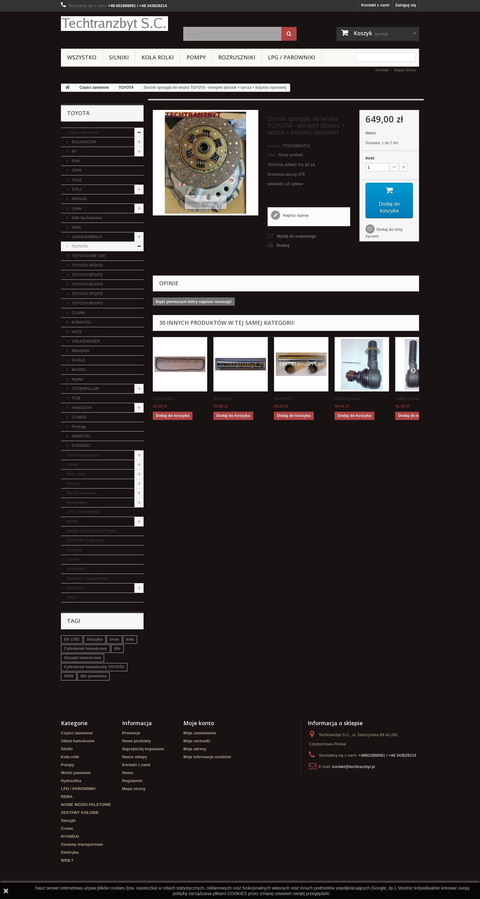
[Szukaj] (289, 34)
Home (127, 772)
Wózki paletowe (81, 493)
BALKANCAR (83, 142)
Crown (73, 559)
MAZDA (78, 369)
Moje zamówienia (199, 733)
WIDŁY (73, 597)
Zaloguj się (405, 5)
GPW (76, 170)
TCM (76, 398)
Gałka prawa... (349, 398)
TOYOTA (126, 87)
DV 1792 (72, 639)
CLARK (78, 312)
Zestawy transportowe (88, 578)
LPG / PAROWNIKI (291, 57)
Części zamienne (94, 87)
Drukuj (283, 245)
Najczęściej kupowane (143, 749)
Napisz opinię (295, 215)
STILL (76, 189)
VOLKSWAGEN (85, 341)
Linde (76, 208)
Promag (78, 426)
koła (130, 639)
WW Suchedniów (86, 217)
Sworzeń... (224, 398)
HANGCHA (81, 407)
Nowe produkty (136, 741)
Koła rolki (157, 57)
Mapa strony (405, 70)
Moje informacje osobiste (207, 757)
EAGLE (78, 360)
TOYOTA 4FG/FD (87, 265)
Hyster (77, 379)
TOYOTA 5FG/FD (87, 274)
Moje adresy (194, 749)
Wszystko (81, 57)
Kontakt (382, 70)
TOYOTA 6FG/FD (87, 284)
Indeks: (275, 146)
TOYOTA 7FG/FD (87, 293)
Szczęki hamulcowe (82, 657)
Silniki (119, 57)
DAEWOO (80, 445)
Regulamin (132, 780)
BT (74, 151)
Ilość (370, 158)
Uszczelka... (165, 398)
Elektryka (75, 588)
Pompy (196, 57)
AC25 (76, 331)
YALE (76, 180)
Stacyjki (74, 550)
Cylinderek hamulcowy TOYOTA (94, 667)
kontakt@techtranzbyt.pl (353, 766)
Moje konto (198, 723)
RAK (75, 161)
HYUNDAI (76, 569)
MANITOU (80, 436)
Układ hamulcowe (83, 455)
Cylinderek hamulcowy (85, 648)
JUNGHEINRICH (86, 236)
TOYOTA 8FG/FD (87, 303)
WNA (76, 227)
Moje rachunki (196, 741)
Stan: (273, 154)
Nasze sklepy (134, 757)
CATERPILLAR (85, 388)
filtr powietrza (94, 676)
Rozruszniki (236, 57)
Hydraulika (77, 502)
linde (114, 639)
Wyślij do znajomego (296, 236)
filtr (117, 648)
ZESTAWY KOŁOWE (86, 540)
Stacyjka (95, 639)
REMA (72, 521)
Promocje (131, 733)
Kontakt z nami (375, 5)
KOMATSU (81, 322)
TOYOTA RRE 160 (88, 255)
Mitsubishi (80, 350)
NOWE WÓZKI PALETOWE (92, 531)
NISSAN (79, 199)
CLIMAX (79, 417)
